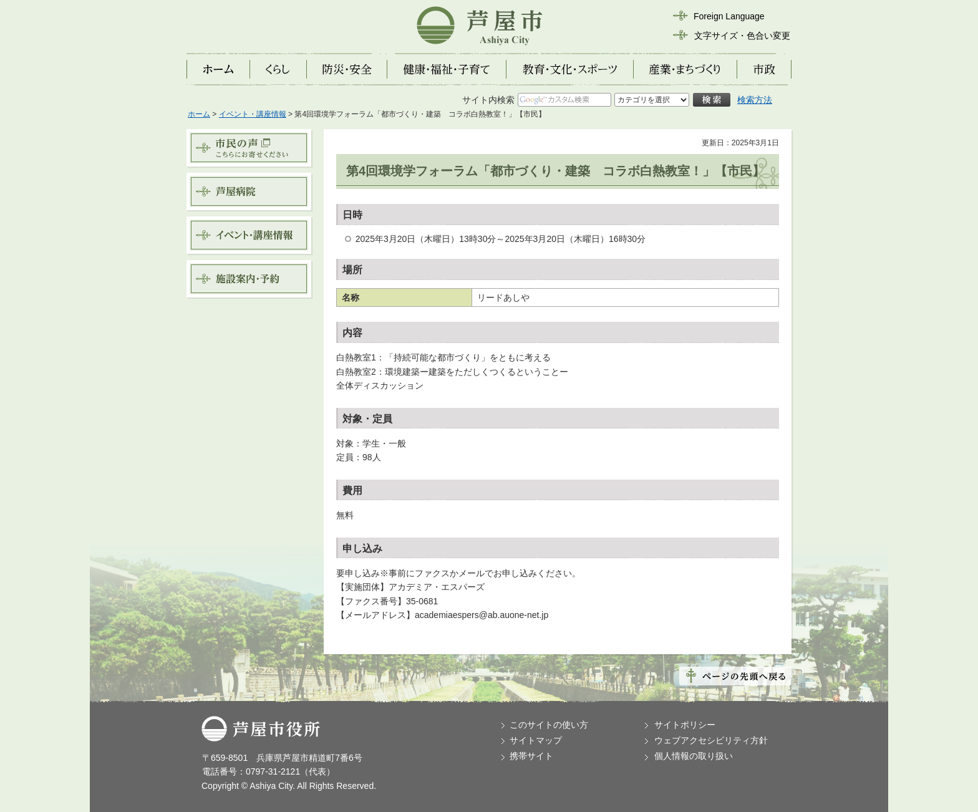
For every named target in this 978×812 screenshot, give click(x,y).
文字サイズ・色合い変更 (742, 36)
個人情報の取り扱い (693, 756)
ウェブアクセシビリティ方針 (711, 740)
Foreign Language (729, 16)
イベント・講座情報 (252, 114)
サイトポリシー (684, 725)
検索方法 (754, 100)
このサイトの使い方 (549, 725)
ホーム (199, 114)
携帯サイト (531, 756)
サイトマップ (536, 740)
